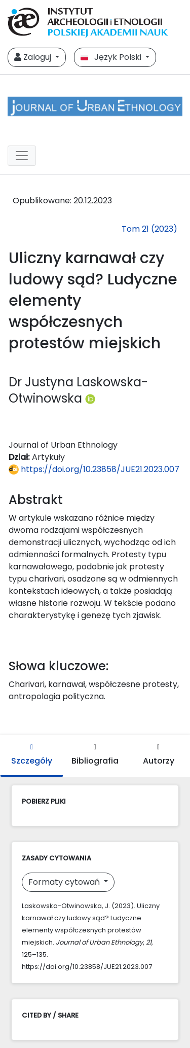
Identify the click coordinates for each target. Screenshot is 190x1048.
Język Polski (112, 57)
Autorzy (158, 755)
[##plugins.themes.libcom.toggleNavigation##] (22, 156)
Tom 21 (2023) (149, 229)
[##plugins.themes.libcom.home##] (95, 106)
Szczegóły (31, 755)
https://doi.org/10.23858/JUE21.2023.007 (94, 469)
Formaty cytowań (65, 882)
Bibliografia (95, 755)
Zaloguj (33, 57)
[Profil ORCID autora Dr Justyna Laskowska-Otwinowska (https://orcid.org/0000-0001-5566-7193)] (90, 398)
